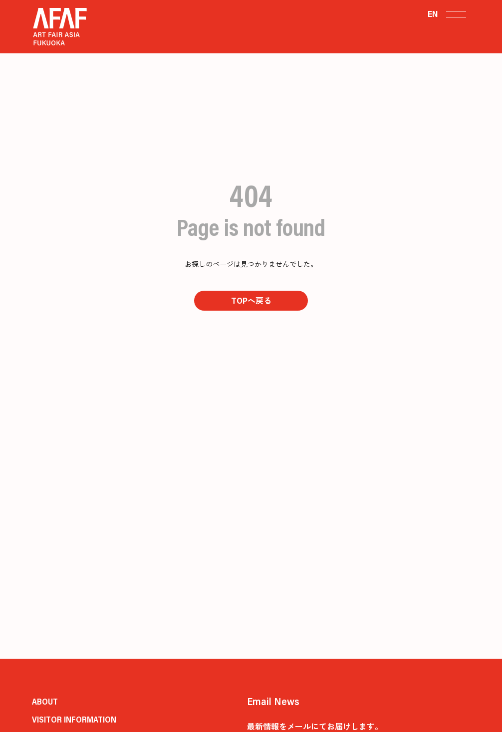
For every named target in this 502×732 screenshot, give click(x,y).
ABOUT (45, 701)
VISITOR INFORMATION (74, 719)
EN (433, 13)
